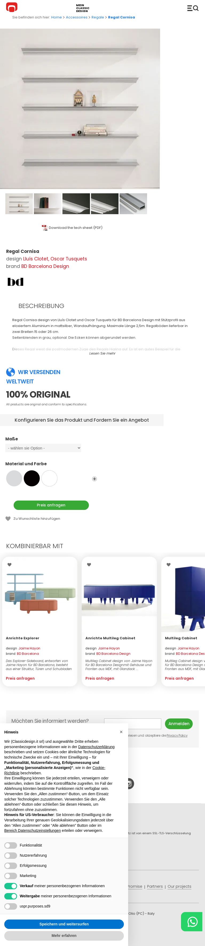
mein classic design (82, 8)
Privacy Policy (177, 735)
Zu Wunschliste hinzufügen (36, 518)
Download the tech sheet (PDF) (75, 227)
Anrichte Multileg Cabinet (110, 638)
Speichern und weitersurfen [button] (64, 924)
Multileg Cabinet (181, 638)
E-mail (132, 723)
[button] (121, 732)
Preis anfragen (51, 505)
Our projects (179, 886)
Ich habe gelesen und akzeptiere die (146, 735)
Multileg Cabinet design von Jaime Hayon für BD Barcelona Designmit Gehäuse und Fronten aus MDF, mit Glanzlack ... (118, 665)
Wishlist (10, 564)
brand (22, 653)
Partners (155, 886)
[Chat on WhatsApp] (191, 921)
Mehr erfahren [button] (64, 936)
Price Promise (129, 886)
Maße (51, 441)
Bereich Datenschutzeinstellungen (32, 830)
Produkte (193, 8)
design (23, 648)
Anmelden (179, 723)
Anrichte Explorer (22, 638)
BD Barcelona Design (45, 266)
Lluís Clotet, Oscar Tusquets (55, 259)
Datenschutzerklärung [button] (96, 747)
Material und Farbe (51, 466)
